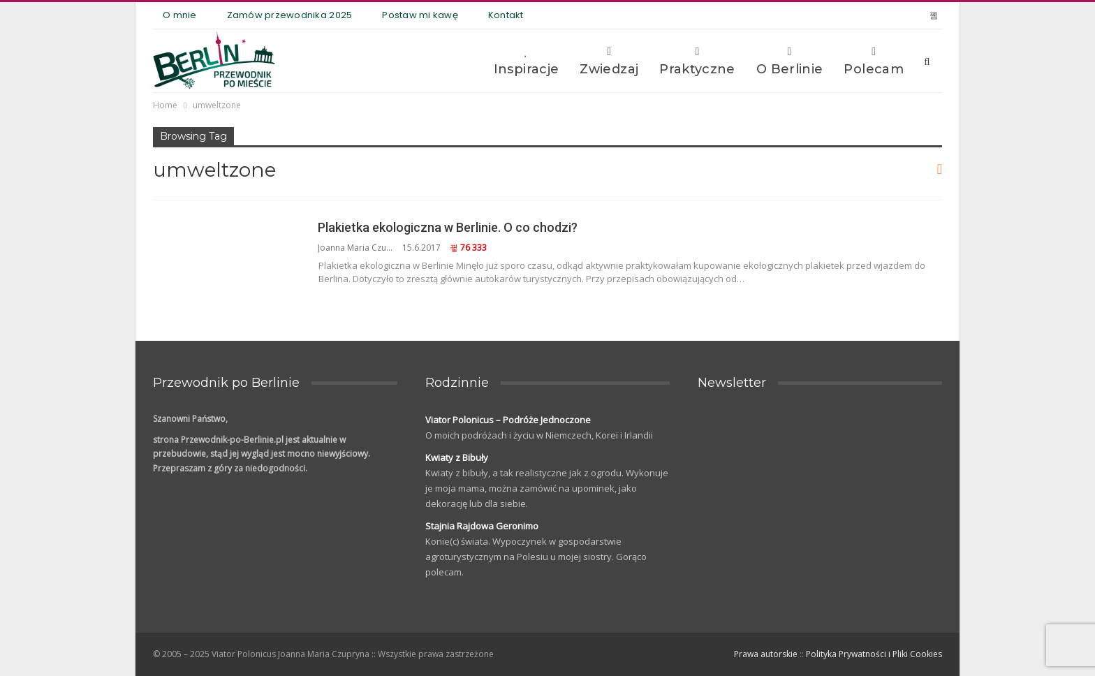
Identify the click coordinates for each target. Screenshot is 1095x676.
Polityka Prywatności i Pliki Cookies (874, 654)
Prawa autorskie (766, 654)
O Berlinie (790, 61)
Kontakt (506, 15)
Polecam (873, 61)
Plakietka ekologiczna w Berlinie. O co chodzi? (448, 227)
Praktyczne (697, 61)
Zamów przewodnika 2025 (290, 15)
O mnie (180, 15)
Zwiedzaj (609, 61)
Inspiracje (526, 61)
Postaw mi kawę (420, 15)
